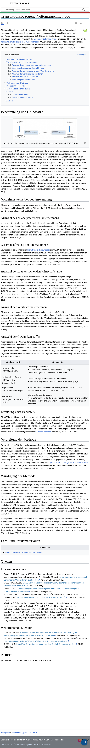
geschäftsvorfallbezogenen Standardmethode (69, 462)
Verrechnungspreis (43, 431)
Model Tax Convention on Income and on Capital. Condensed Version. (46, 644)
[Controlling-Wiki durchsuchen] (45, 9)
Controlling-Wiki (19, 3)
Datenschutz (6, 744)
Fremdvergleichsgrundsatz (38, 250)
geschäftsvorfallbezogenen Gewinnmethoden (20, 42)
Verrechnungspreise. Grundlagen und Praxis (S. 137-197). (41, 597)
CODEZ (33, 732)
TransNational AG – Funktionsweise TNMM (23, 552)
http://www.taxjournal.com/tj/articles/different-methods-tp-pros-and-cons (35, 641)
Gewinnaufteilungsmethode (45, 39)
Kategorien (5, 732)
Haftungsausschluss (42, 744)
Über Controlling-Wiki (23, 744)
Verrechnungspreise (20, 732)
